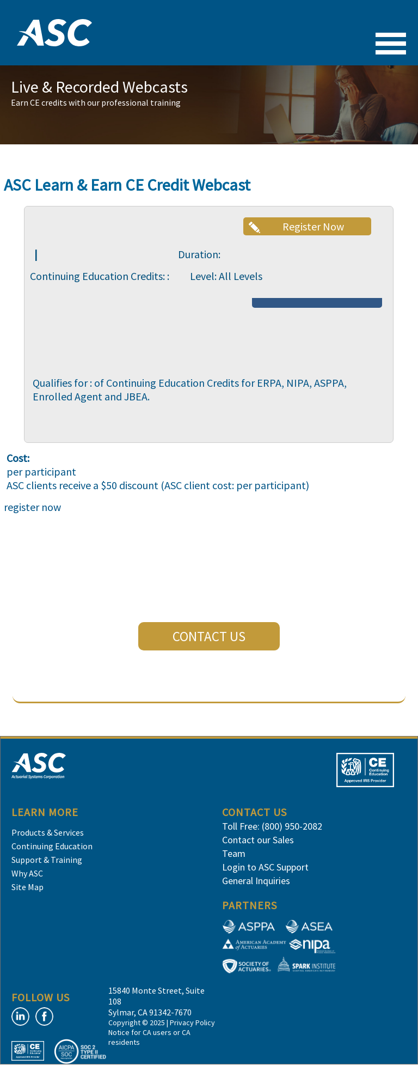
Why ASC (27, 873)
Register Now (313, 226)
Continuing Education (52, 846)
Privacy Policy (192, 1022)
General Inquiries (256, 880)
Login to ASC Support (265, 867)
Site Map (27, 886)
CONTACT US (209, 636)
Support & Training (46, 859)
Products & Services (47, 832)
